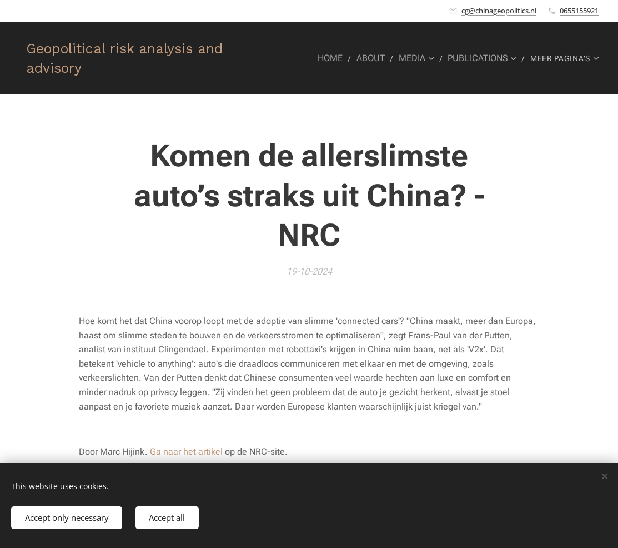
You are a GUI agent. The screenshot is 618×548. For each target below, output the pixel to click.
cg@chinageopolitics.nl (498, 11)
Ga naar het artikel (186, 451)
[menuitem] (340, 58)
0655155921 (579, 11)
